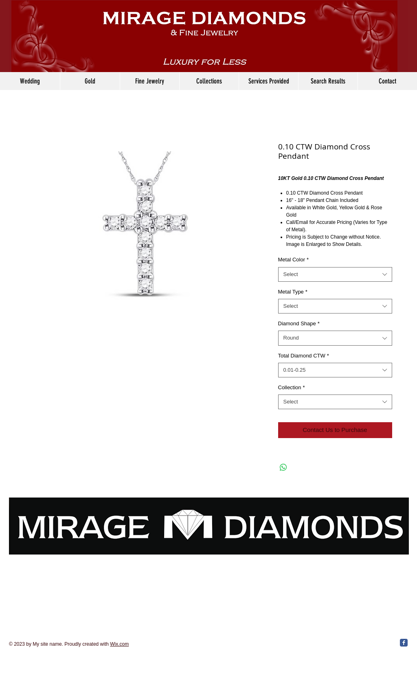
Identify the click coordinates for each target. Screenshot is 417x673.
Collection (291, 387)
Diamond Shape (299, 323)
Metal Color (293, 259)
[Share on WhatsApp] (283, 467)
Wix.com (119, 644)
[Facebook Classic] (404, 643)
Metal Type (292, 292)
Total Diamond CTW (303, 356)
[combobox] (335, 274)
